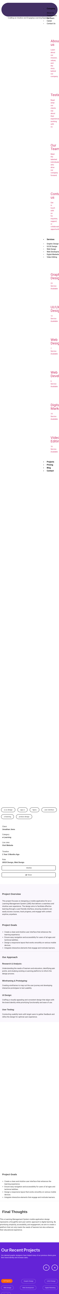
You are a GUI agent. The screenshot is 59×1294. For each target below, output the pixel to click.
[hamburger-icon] (55, 6)
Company (51, 8)
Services (50, 239)
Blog (49, 468)
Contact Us (51, 23)
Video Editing (52, 257)
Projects (50, 462)
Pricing (50, 465)
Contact (50, 471)
